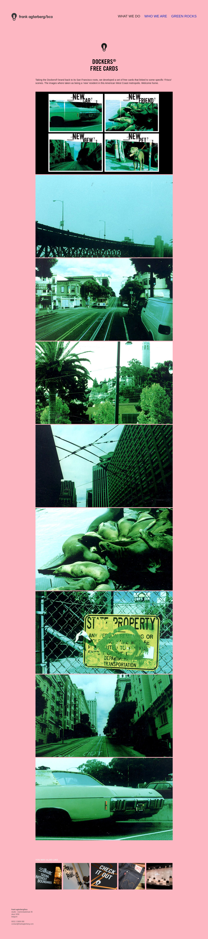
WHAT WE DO (129, 16)
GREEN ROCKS (184, 16)
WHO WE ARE (155, 16)
